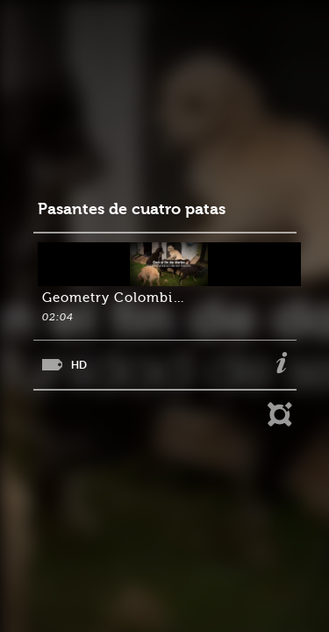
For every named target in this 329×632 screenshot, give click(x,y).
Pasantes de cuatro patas (131, 209)
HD (79, 364)
